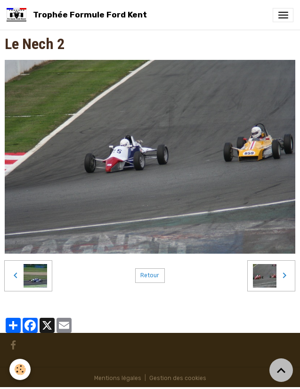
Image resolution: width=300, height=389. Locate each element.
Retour (149, 275)
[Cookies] (20, 369)
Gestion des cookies (177, 378)
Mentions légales (117, 378)
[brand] (78, 15)
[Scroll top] (281, 370)
